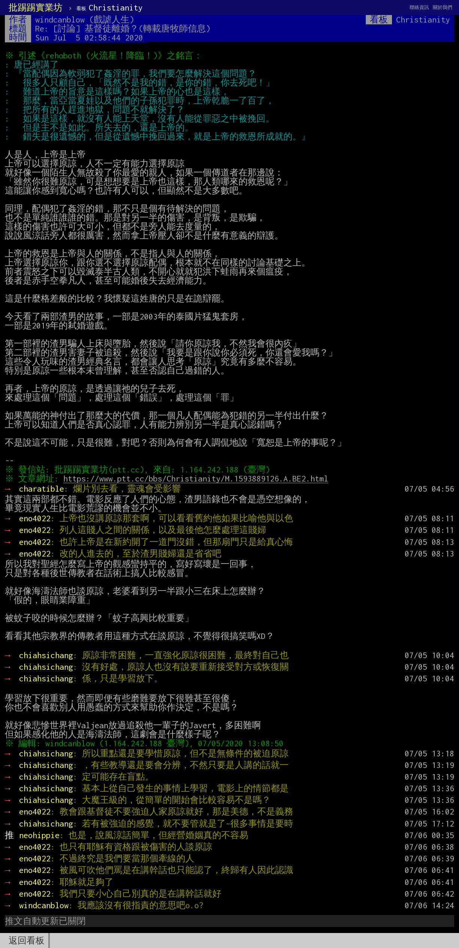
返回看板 (27, 940)
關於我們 (442, 7)
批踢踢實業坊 (36, 7)
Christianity (109, 7)
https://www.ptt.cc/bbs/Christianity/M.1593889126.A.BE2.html (197, 478)
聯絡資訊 (419, 7)
